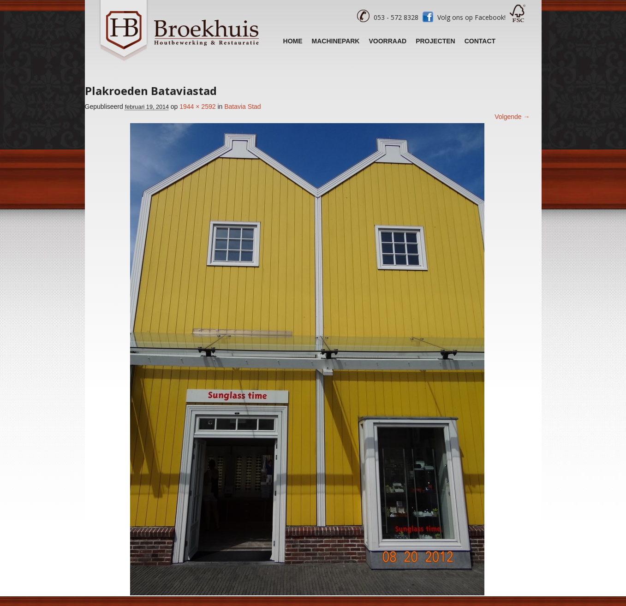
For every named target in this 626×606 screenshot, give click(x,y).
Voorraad (387, 41)
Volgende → (512, 116)
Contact (480, 41)
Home (293, 41)
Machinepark (336, 41)
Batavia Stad (242, 106)
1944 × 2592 (197, 106)
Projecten (435, 41)
